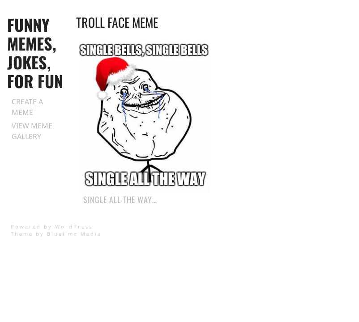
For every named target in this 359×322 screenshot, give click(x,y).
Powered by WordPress (52, 226)
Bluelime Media (74, 233)
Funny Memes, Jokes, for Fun (35, 53)
